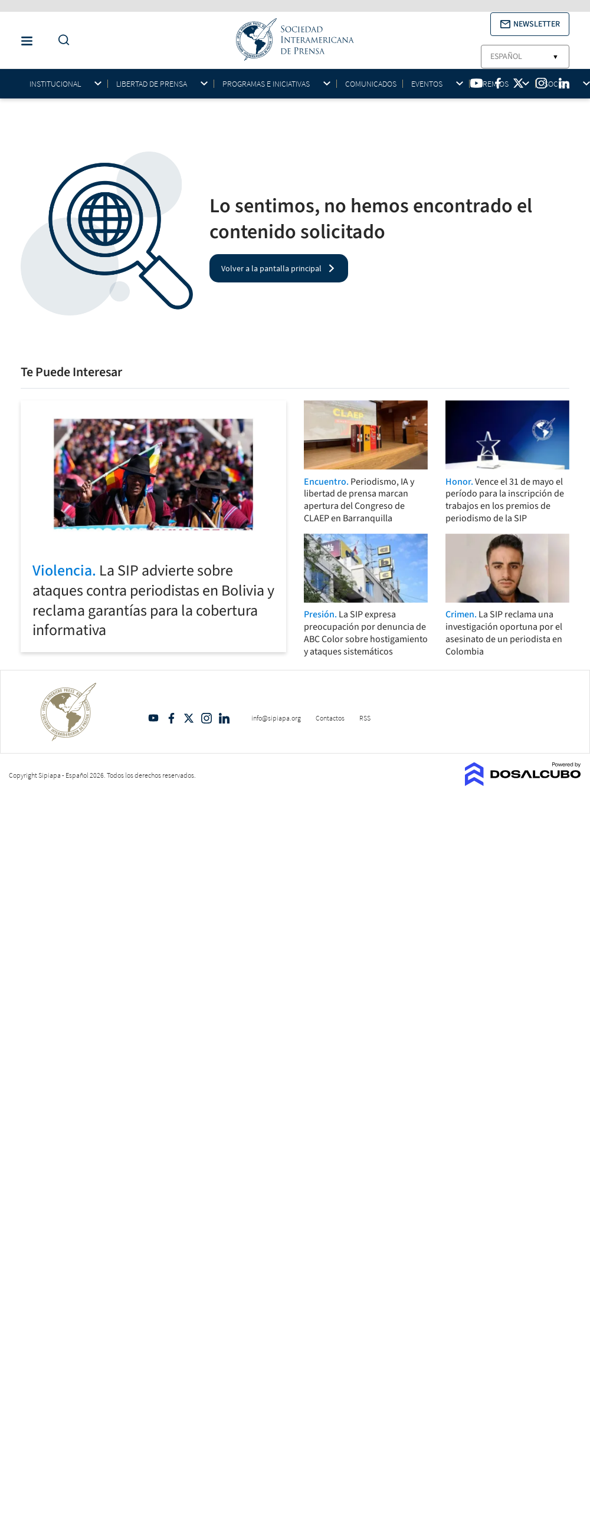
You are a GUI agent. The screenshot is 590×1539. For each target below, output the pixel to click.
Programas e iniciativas (266, 84)
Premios (493, 84)
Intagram (206, 718)
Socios (556, 84)
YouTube (153, 718)
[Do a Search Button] (61, 40)
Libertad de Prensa (151, 84)
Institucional (55, 84)
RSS (365, 717)
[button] (529, 24)
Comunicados (370, 83)
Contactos (330, 717)
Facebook (171, 718)
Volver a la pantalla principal (271, 268)
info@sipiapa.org (276, 717)
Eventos (426, 84)
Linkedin (224, 718)
